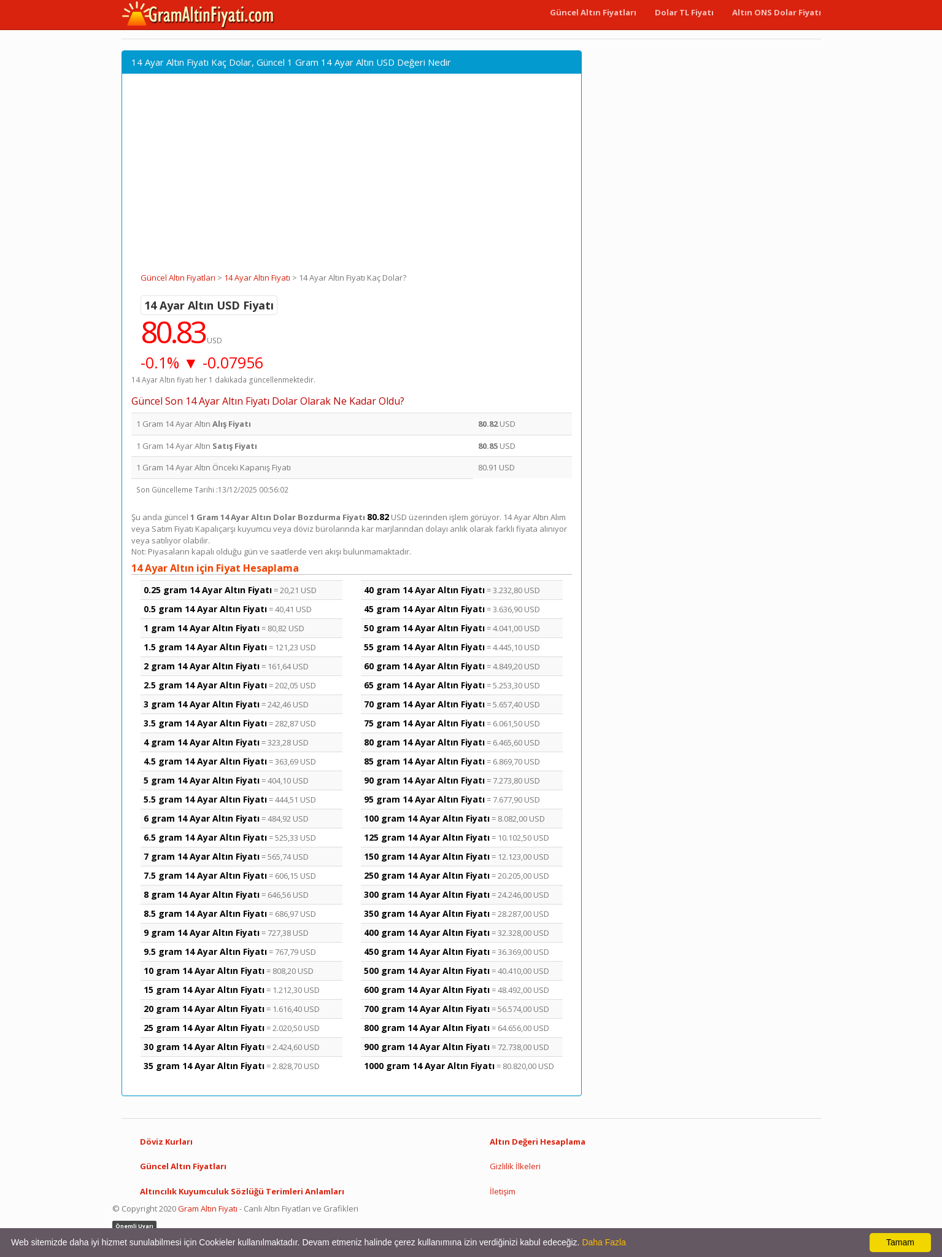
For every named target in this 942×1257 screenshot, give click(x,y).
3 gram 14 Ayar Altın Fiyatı (202, 704)
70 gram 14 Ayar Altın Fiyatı (424, 704)
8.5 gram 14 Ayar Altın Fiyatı (205, 913)
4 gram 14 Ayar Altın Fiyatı (202, 742)
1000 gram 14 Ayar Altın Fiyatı (429, 1066)
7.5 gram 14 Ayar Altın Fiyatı (205, 875)
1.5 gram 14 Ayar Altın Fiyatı (205, 647)
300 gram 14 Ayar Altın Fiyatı (427, 894)
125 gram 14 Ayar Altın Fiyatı (427, 837)
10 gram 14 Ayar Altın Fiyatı (204, 970)
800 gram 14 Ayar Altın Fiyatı (427, 1027)
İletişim (502, 1191)
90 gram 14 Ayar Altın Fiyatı (424, 780)
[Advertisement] (352, 180)
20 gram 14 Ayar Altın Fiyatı (204, 1008)
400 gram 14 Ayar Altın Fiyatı (427, 932)
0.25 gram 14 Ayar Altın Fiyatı (208, 590)
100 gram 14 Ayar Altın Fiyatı (427, 818)
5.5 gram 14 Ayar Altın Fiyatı (205, 799)
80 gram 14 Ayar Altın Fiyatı (424, 742)
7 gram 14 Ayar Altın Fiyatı (202, 856)
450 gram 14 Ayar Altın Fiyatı (427, 951)
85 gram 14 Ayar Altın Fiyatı (424, 761)
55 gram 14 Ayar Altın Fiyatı (424, 647)
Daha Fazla (604, 1242)
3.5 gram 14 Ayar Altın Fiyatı (205, 723)
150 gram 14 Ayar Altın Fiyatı (427, 856)
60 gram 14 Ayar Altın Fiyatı (424, 666)
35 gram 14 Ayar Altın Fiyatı (204, 1066)
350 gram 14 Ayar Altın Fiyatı (427, 913)
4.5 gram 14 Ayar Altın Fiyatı (205, 761)
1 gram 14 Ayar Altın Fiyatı (202, 628)
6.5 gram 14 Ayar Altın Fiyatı (205, 837)
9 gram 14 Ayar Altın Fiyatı (202, 932)
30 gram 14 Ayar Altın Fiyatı (204, 1047)
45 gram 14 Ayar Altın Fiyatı (424, 609)
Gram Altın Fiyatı (207, 1208)
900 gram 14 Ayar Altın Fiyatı (427, 1047)
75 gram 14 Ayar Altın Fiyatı (424, 723)
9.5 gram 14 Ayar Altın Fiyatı (205, 951)
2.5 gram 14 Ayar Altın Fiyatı (205, 685)
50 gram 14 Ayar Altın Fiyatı (424, 628)
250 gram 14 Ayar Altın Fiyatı (427, 875)
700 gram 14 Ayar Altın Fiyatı (427, 1008)
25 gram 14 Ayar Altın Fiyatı (204, 1027)
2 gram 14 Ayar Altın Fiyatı (202, 666)
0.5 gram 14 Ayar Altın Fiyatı (205, 609)
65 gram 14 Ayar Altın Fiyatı (424, 685)
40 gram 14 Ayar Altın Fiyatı (424, 590)
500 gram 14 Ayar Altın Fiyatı (427, 970)
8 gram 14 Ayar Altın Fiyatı (202, 894)
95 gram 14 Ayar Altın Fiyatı (424, 799)
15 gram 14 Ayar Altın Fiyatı (204, 989)
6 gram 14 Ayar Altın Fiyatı (202, 818)
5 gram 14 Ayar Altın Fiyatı (202, 780)
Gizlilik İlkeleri (515, 1166)
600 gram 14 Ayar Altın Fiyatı (427, 989)
